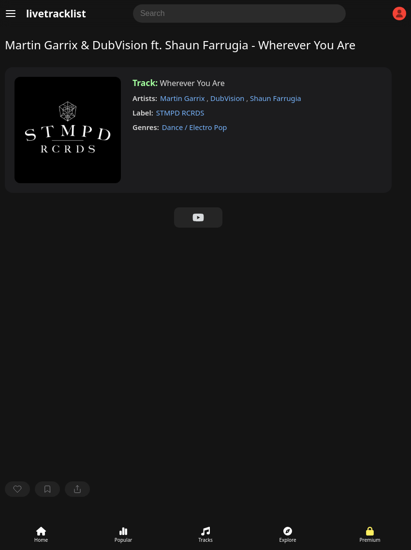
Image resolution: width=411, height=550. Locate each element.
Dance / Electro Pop (194, 127)
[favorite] (17, 489)
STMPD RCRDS (180, 112)
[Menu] (10, 13)
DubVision (228, 98)
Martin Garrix (183, 98)
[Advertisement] (198, 300)
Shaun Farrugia (275, 98)
